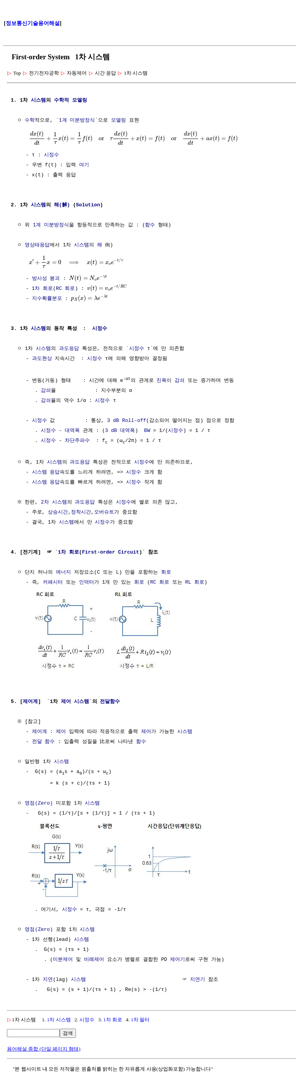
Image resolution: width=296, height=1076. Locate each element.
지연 (48, 978)
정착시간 (81, 512)
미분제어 (63, 958)
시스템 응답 (46, 472)
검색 (68, 1032)
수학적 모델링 (70, 100)
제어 (61, 731)
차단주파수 (77, 440)
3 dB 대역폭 (120, 430)
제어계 (30, 701)
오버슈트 (104, 512)
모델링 (118, 120)
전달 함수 (43, 741)
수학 (30, 120)
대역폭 (72, 430)
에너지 (63, 572)
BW (147, 430)
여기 (84, 165)
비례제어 (94, 958)
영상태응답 (37, 245)
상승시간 (58, 512)
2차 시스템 (55, 502)
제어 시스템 (75, 701)
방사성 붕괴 (46, 278)
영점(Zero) (39, 803)
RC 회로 (65, 288)
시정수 (51, 155)
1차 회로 (42, 288)
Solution (88, 205)
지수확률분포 (47, 298)
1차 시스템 (59, 1018)
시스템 (38, 100)
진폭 (161, 380)
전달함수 (110, 701)
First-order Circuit (110, 552)
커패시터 (53, 582)
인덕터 (86, 582)
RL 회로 (194, 582)
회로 (166, 572)
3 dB (113, 420)
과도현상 (42, 358)
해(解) (62, 205)
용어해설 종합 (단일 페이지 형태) (44, 1048)
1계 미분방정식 (77, 120)
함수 (150, 225)
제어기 (177, 958)
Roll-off (134, 420)
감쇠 (180, 380)
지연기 (197, 978)
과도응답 (69, 348)
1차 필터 (140, 1018)
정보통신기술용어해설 (33, 23)
